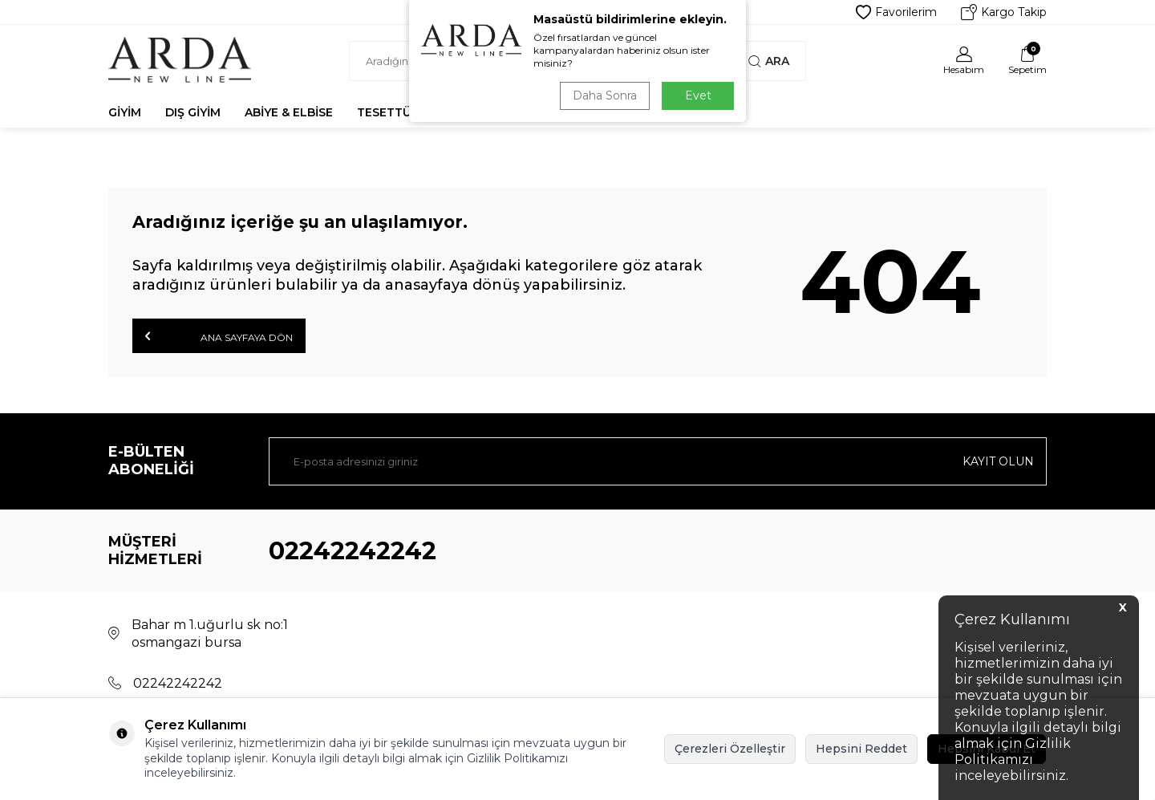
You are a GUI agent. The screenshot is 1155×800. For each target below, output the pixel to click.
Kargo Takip (1004, 12)
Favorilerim (896, 12)
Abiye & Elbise (289, 112)
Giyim (124, 112)
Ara (768, 61)
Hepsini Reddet (861, 748)
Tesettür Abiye (406, 112)
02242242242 (352, 551)
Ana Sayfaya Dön (219, 336)
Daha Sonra (605, 95)
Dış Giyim (193, 112)
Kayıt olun (998, 461)
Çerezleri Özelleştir (730, 748)
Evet (698, 95)
